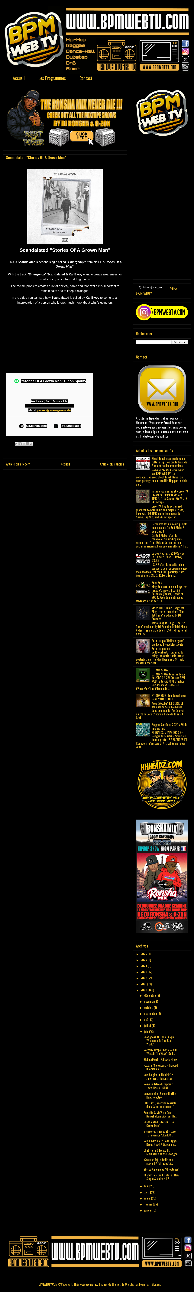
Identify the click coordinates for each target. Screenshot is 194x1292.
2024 (144, 966)
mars (147, 1198)
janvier (148, 1210)
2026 (144, 954)
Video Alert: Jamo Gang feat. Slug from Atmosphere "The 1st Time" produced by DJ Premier (168, 613)
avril (147, 1192)
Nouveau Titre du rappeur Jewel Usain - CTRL (158, 1086)
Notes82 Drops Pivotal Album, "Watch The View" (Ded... (161, 1052)
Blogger (155, 1284)
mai (146, 1186)
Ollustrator (131, 1284)
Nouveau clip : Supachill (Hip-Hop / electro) (160, 1095)
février (148, 1204)
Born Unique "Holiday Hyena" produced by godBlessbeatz (168, 642)
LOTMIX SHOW (160, 670)
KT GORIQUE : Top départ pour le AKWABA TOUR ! (169, 697)
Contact (85, 77)
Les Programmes (52, 77)
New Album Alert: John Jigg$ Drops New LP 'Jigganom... (160, 1143)
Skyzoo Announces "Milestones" (161, 1169)
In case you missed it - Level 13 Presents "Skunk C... (160, 1133)
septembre (150, 1013)
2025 (144, 960)
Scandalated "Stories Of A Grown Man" (159, 1124)
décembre (150, 995)
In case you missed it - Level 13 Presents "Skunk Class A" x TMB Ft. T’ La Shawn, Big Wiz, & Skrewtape (170, 496)
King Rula (157, 582)
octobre (149, 1007)
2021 (144, 984)
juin (146, 1031)
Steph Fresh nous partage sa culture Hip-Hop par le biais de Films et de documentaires (169, 462)
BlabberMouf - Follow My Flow (160, 1059)
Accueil (19, 77)
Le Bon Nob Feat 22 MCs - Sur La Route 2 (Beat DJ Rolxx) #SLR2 (169, 557)
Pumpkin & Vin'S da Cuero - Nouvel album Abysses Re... (160, 1114)
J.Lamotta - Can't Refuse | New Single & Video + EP (161, 1177)
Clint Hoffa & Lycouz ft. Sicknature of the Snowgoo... (161, 1152)
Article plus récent (18, 464)
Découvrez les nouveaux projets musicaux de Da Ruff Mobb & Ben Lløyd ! (169, 527)
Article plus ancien (112, 464)
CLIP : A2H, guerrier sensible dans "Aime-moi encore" (160, 1105)
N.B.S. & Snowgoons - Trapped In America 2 (161, 1067)
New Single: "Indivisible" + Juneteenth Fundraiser (158, 1076)
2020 (144, 990)
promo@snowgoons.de (54, 410)
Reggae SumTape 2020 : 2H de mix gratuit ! (169, 726)
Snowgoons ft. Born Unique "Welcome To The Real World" (159, 1040)
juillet (148, 1025)
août (147, 1019)
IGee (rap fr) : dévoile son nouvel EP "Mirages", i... (158, 1161)
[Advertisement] (162, 168)
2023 (144, 972)
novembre (150, 1001)
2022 (144, 978)
